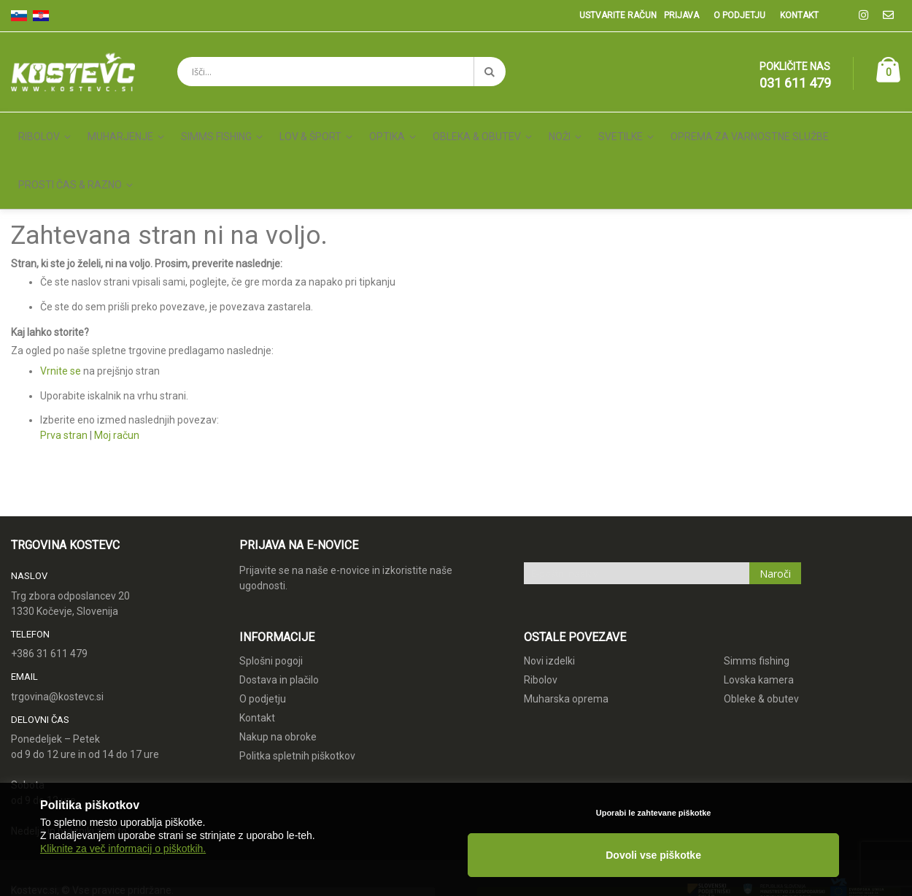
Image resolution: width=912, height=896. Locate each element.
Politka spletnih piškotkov (297, 689)
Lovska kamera (759, 613)
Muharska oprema (566, 632)
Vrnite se (60, 304)
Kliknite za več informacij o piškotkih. (123, 868)
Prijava (681, 15)
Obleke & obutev (761, 632)
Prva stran (64, 369)
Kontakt (799, 15)
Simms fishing (756, 594)
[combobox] (341, 71)
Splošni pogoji (271, 594)
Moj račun (116, 369)
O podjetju (739, 15)
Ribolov (540, 613)
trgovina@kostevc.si (57, 630)
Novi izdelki (549, 594)
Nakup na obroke (278, 670)
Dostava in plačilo (279, 613)
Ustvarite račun (618, 15)
